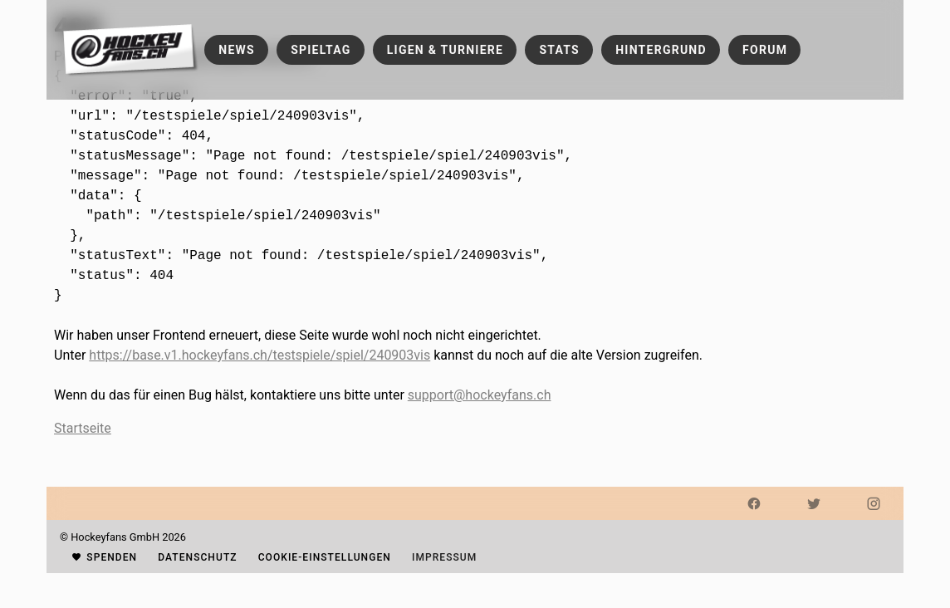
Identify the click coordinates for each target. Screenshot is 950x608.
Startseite (82, 428)
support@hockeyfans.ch (479, 395)
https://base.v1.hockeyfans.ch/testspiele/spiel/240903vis (259, 355)
